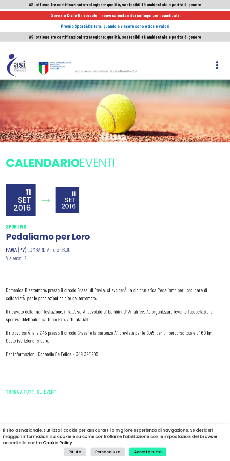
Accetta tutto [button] (144, 454)
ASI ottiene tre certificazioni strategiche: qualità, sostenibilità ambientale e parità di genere (115, 5)
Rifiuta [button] (78, 454)
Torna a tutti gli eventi (32, 352)
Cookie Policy (57, 446)
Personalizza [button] (107, 454)
